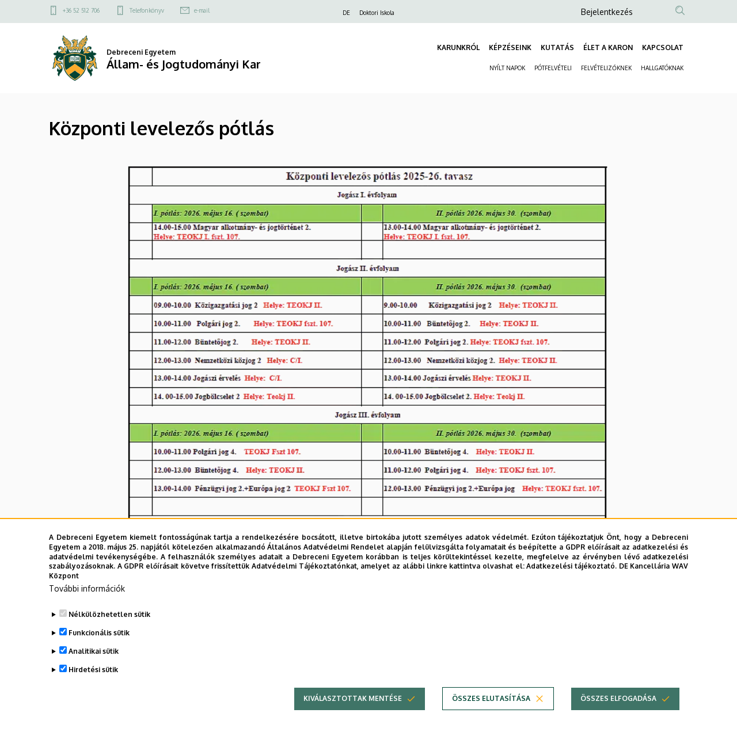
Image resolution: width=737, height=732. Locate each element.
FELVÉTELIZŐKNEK (606, 67)
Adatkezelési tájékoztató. (571, 578)
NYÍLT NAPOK (507, 67)
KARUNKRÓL (458, 47)
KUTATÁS (557, 47)
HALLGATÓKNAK (662, 67)
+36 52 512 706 (81, 10)
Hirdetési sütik (93, 681)
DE (346, 12)
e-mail (202, 10)
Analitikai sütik (94, 663)
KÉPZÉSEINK (510, 47)
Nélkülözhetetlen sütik (109, 626)
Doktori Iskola (376, 12)
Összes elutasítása (491, 710)
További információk (87, 600)
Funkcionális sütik (99, 644)
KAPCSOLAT (662, 47)
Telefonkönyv (147, 10)
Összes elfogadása (618, 710)
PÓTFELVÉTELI (553, 67)
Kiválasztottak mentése (352, 710)
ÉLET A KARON (608, 47)
